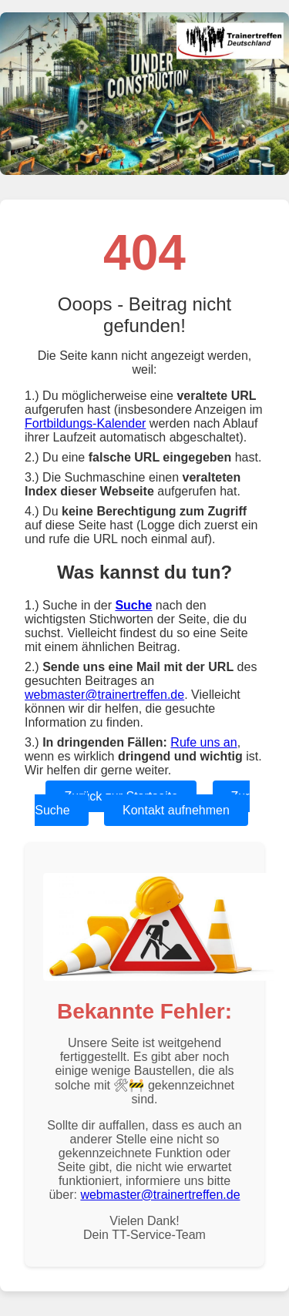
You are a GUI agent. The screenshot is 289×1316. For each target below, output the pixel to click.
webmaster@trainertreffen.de (104, 694)
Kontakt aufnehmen (176, 810)
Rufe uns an (203, 742)
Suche (133, 605)
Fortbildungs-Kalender (85, 423)
